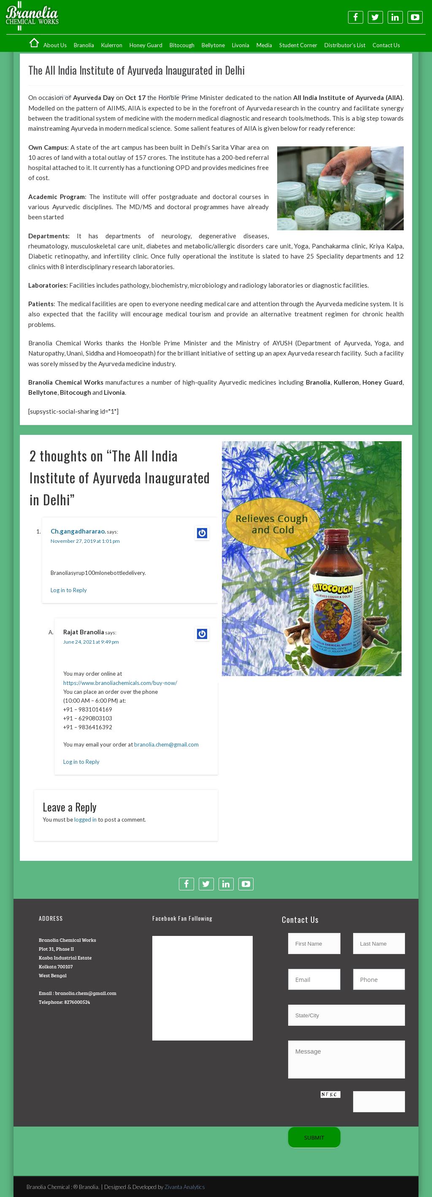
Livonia (240, 45)
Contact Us (386, 45)
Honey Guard (146, 45)
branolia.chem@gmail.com (166, 744)
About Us (55, 45)
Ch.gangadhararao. (78, 531)
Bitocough (182, 45)
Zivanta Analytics (185, 1187)
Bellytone (213, 45)
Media (264, 45)
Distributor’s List (344, 45)
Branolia (84, 45)
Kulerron (111, 45)
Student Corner (298, 45)
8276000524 (77, 1001)
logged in (85, 819)
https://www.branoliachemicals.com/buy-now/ (120, 682)
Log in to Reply (69, 590)
